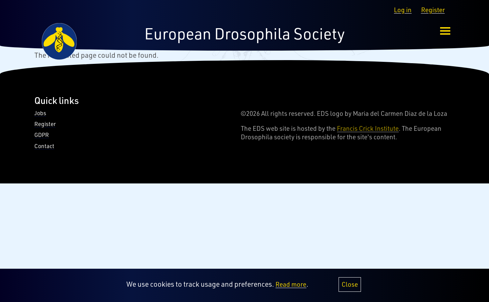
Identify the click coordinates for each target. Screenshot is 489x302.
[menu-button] (445, 31)
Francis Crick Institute (368, 128)
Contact (44, 145)
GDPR (41, 134)
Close (350, 287)
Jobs (40, 113)
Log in (403, 10)
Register (433, 10)
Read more (290, 287)
